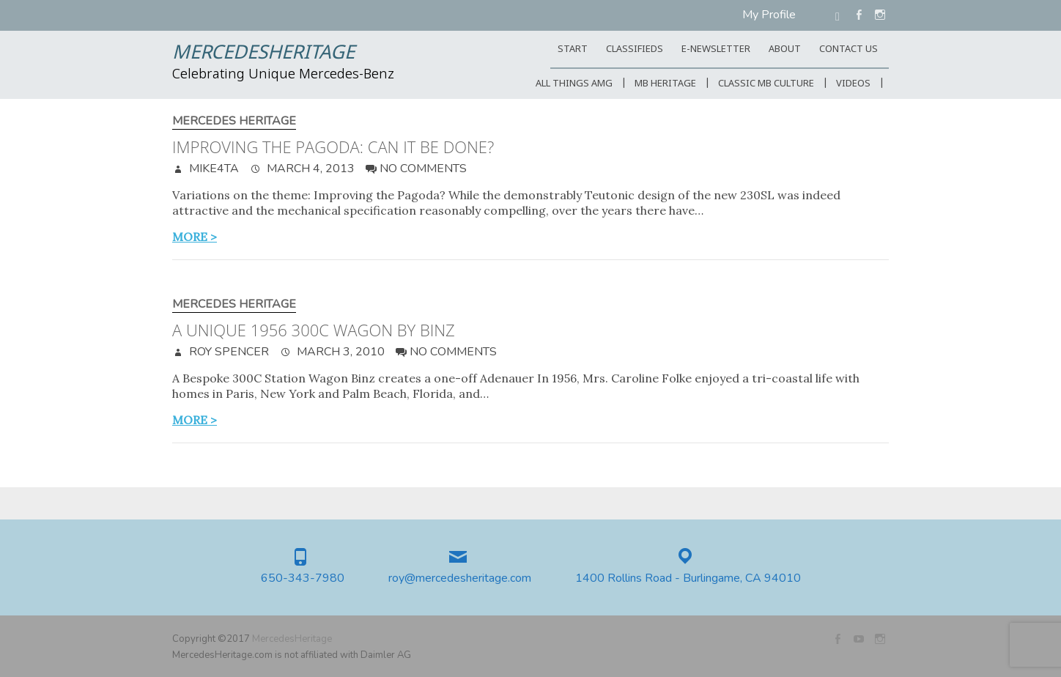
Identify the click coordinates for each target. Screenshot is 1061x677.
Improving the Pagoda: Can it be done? (333, 147)
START (573, 49)
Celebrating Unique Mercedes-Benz (283, 75)
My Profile (769, 15)
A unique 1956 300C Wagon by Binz (313, 330)
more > (194, 236)
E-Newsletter (715, 49)
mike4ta (212, 168)
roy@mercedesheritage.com (459, 578)
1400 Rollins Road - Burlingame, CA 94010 (688, 578)
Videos (853, 84)
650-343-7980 (302, 578)
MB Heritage (665, 84)
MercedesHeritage (263, 53)
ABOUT (785, 49)
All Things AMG (574, 84)
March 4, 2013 (309, 168)
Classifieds (634, 49)
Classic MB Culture (766, 84)
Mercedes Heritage (234, 121)
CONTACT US (848, 49)
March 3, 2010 (339, 352)
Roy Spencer (227, 352)
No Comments (423, 168)
